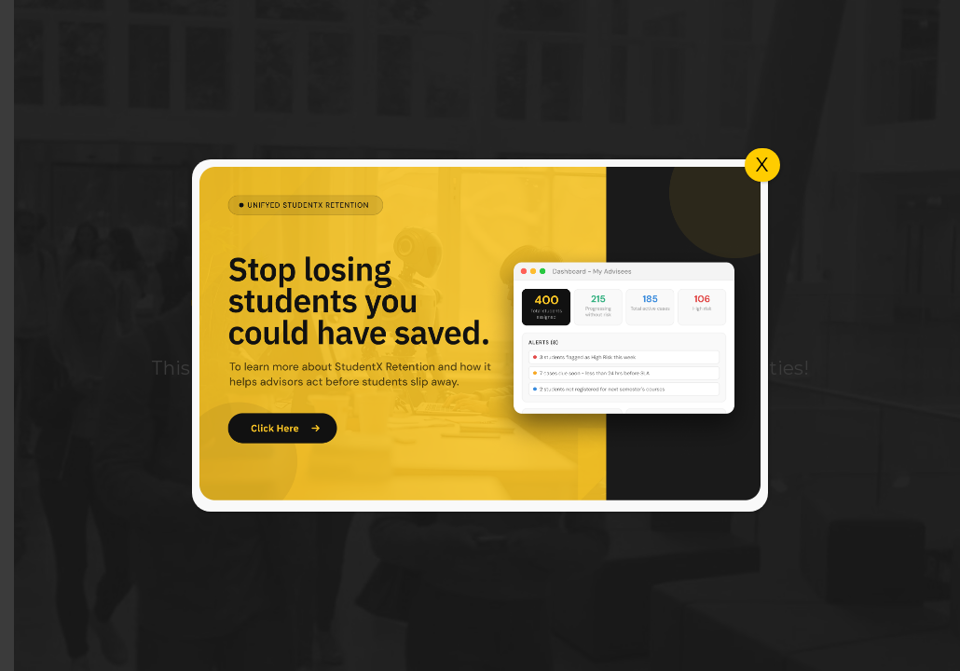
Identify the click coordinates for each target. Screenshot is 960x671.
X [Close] (762, 164)
